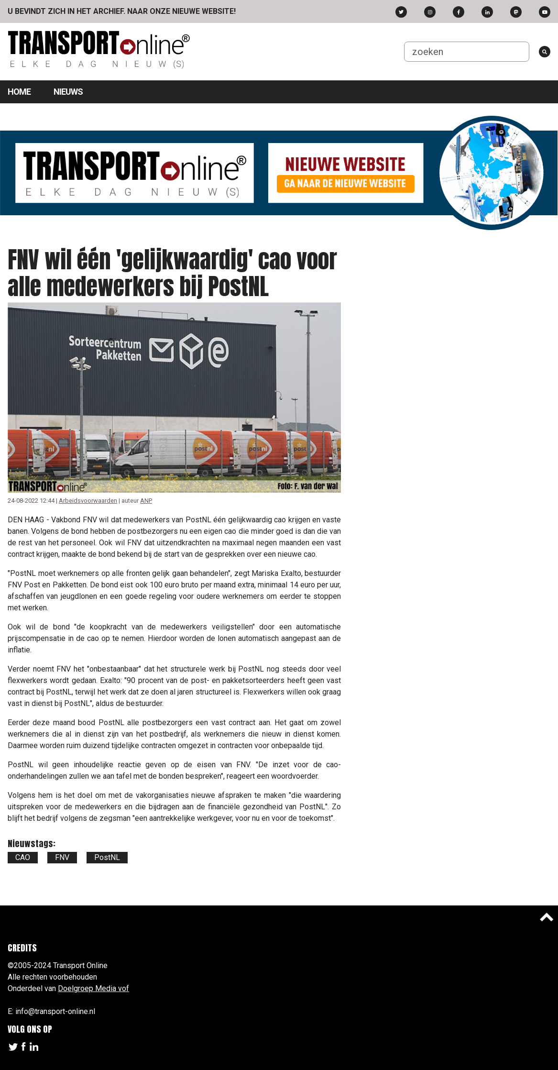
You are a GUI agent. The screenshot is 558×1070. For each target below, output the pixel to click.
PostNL (107, 857)
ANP (146, 500)
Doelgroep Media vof (93, 988)
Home (19, 92)
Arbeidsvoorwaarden (88, 500)
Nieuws (68, 92)
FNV (62, 857)
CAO (22, 857)
